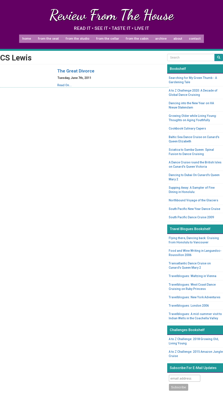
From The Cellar (107, 39)
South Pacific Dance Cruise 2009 (191, 217)
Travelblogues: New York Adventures (194, 297)
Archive (161, 39)
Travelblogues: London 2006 (189, 305)
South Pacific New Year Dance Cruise (194, 209)
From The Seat (48, 39)
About (177, 39)
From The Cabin (137, 39)
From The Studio (77, 39)
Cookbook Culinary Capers (187, 128)
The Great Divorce (75, 71)
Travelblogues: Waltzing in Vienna (192, 276)
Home (26, 39)
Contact (195, 39)
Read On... (64, 85)
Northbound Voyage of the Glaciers (193, 200)
